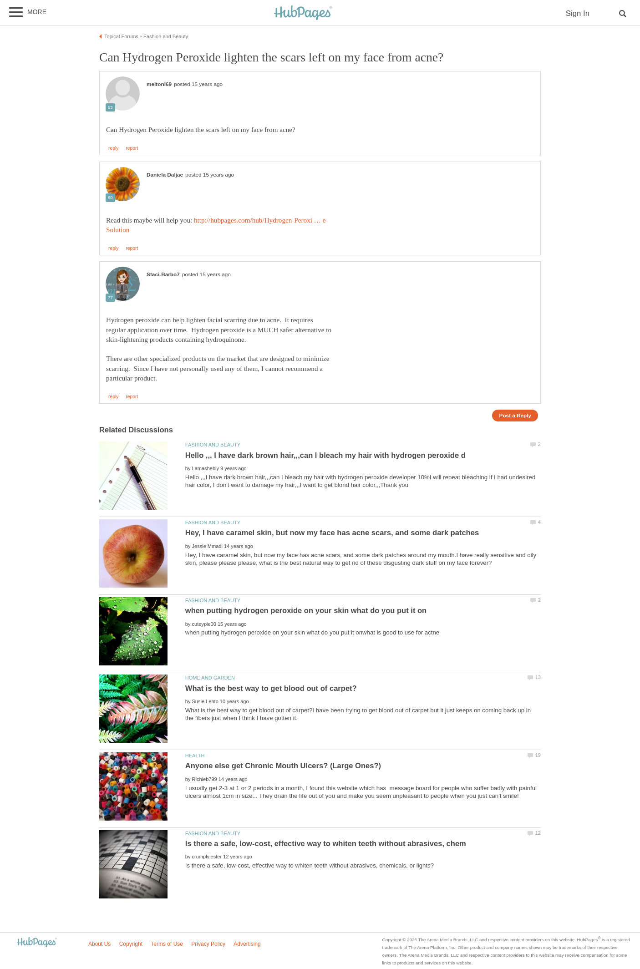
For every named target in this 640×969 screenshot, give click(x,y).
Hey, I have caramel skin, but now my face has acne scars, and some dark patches (332, 532)
